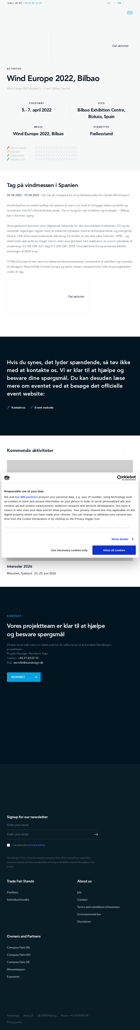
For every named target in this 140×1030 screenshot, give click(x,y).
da (108, 3)
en (119, 3)
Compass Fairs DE (18, 962)
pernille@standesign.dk (28, 662)
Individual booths (18, 899)
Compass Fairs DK (18, 947)
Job (79, 892)
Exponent (13, 976)
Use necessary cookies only (69, 550)
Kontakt (24, 677)
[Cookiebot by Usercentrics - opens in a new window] (120, 478)
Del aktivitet (92, 46)
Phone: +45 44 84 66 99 (74, 1015)
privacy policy (36, 845)
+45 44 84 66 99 (32, 3)
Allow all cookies (114, 550)
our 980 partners (26, 496)
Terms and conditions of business (98, 907)
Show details (120, 539)
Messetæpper (16, 969)
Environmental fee (89, 914)
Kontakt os (16, 407)
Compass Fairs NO (19, 954)
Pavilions (12, 892)
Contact (82, 899)
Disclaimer (84, 921)
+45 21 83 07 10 (28, 658)
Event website (42, 407)
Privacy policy (14, 1022)
